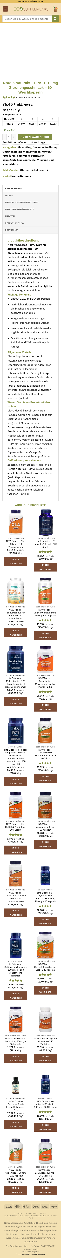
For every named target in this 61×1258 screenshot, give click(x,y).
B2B (31, 1218)
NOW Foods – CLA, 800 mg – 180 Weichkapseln (15, 544)
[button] (5, 9)
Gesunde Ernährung (45, 147)
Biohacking (24, 147)
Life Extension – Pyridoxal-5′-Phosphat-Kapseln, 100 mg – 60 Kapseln (45, 897)
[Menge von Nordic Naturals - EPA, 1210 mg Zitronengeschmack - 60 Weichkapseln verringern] (4, 137)
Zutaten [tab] (10, 216)
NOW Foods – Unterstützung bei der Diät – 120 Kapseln (45, 967)
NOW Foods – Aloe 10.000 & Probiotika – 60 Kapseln (16, 827)
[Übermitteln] (55, 18)
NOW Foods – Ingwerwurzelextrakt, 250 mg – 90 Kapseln (45, 612)
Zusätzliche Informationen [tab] (21, 202)
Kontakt (19, 1213)
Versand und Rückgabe (16, 1215)
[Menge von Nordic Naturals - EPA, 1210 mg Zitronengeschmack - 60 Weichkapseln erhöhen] (13, 137)
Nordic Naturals (21, 176)
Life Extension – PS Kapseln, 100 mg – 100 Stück (45, 544)
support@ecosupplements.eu (33, 1254)
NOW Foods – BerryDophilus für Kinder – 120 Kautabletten (16, 614)
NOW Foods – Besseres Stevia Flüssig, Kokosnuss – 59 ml (15, 1105)
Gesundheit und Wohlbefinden (21, 151)
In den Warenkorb (35, 137)
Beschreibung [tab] (13, 188)
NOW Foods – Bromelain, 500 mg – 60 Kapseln (45, 827)
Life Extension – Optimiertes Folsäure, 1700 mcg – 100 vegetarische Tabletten (15, 970)
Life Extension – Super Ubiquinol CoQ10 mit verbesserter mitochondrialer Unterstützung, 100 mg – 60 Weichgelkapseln (15, 758)
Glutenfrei (26, 170)
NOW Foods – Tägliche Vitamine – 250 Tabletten (45, 1041)
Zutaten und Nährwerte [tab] (19, 209)
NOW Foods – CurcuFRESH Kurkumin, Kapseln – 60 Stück (45, 754)
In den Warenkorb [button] (16, 561)
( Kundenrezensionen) (28, 97)
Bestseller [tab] (12, 230)
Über (43, 1213)
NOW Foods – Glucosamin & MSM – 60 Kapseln (15, 895)
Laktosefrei (41, 170)
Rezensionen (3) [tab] (14, 223)
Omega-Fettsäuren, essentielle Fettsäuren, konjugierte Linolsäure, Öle (27, 155)
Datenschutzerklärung (44, 1215)
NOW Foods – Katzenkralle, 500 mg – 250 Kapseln (15, 1173)
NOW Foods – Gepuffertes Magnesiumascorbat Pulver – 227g (45, 682)
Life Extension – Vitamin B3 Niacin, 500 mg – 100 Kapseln (45, 1104)
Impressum (32, 1213)
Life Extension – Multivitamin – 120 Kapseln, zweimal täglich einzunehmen (15, 682)
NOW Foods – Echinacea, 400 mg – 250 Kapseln (45, 1173)
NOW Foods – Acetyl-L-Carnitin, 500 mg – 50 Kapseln (16, 1041)
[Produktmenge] (9, 137)
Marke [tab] (9, 195)
